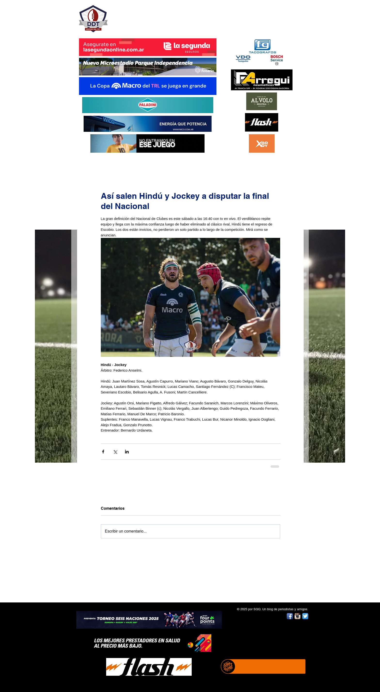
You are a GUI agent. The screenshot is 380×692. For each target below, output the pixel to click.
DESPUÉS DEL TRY (144, 16)
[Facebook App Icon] (290, 616)
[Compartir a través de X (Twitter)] (115, 451)
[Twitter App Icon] (305, 616)
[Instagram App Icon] (297, 616)
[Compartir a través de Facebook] (103, 451)
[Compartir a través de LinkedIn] (127, 451)
